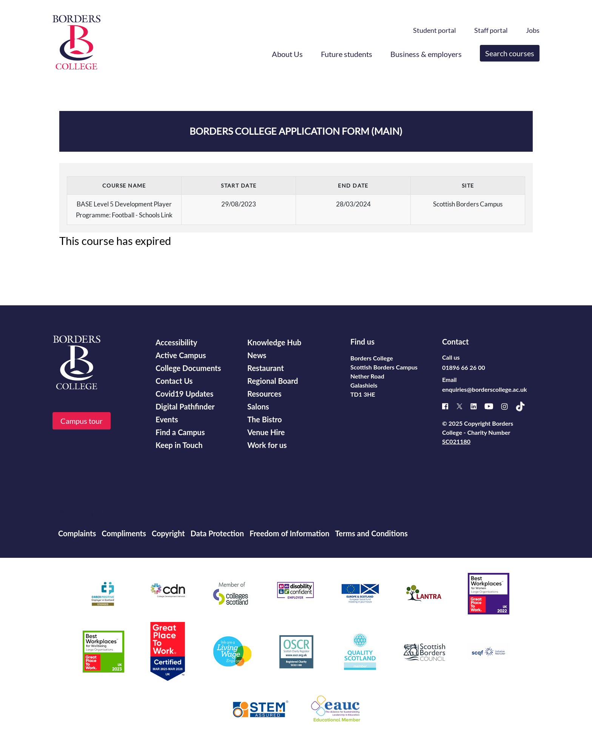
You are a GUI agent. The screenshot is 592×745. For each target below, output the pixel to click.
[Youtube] (492, 406)
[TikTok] (524, 406)
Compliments (124, 533)
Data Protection (217, 533)
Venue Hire (266, 432)
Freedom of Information (290, 533)
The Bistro (264, 419)
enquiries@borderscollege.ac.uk (484, 389)
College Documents (188, 367)
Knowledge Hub (274, 342)
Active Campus (181, 355)
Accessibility (176, 342)
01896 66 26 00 (463, 367)
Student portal (434, 30)
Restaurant (265, 367)
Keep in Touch (179, 444)
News (256, 355)
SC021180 (456, 441)
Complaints (77, 533)
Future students (346, 53)
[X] (463, 406)
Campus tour (81, 420)
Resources (264, 393)
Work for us (267, 444)
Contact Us (174, 380)
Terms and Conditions (371, 533)
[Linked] (477, 406)
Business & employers (426, 53)
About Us (287, 53)
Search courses (509, 53)
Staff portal (491, 30)
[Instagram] (508, 406)
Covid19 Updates (184, 393)
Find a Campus (180, 432)
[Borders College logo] (76, 42)
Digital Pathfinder (185, 406)
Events (167, 419)
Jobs (533, 30)
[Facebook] (449, 406)
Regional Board (272, 380)
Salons (258, 406)
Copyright (168, 533)
